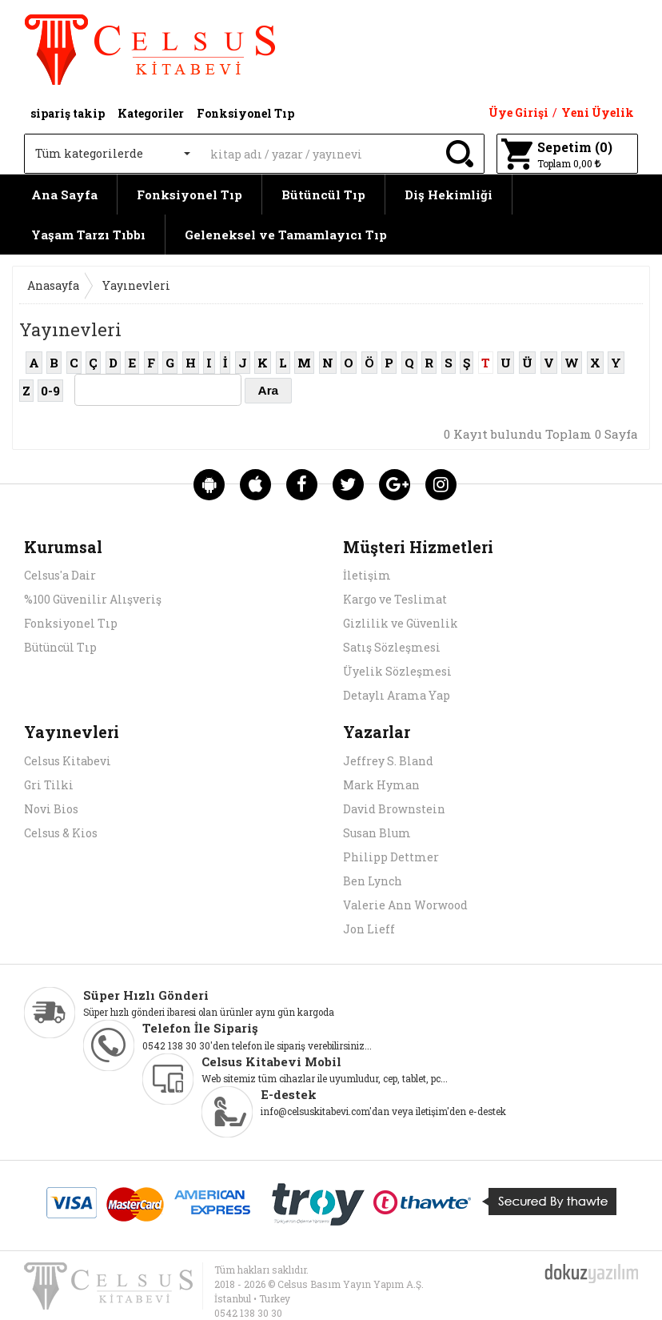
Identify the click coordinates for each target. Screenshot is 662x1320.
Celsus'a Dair (60, 575)
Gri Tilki (49, 784)
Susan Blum (377, 833)
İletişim (367, 575)
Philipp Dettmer (391, 857)
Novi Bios (51, 808)
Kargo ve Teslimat (395, 599)
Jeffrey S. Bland (388, 760)
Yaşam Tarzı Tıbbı (88, 235)
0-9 (50, 391)
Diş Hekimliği (449, 195)
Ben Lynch (372, 881)
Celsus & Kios (61, 833)
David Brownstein (394, 808)
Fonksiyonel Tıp (189, 195)
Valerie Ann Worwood (405, 905)
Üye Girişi (518, 112)
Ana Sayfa (64, 195)
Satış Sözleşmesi (392, 647)
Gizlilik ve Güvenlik (400, 623)
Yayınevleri (136, 285)
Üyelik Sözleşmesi (397, 671)
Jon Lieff (369, 929)
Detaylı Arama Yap (396, 695)
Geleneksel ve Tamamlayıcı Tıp (286, 235)
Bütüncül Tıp (323, 195)
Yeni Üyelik (597, 112)
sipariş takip (67, 113)
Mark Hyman (381, 784)
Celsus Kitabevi (67, 760)
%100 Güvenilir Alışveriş (93, 599)
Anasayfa (53, 285)
